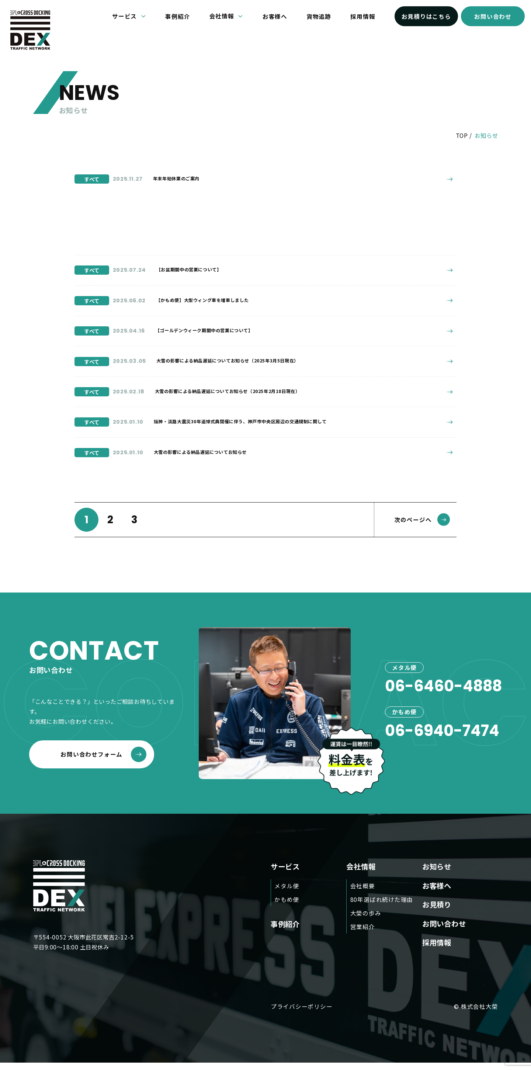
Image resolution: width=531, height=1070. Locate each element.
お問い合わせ (492, 16)
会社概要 (362, 893)
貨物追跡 (318, 16)
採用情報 (362, 16)
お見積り (436, 911)
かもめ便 (286, 907)
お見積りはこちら (426, 16)
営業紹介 (362, 934)
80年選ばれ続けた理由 (381, 907)
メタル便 (286, 893)
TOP (462, 135)
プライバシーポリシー (302, 1013)
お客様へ (275, 16)
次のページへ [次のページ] (422, 527)
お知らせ (436, 873)
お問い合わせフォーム (103, 761)
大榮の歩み (365, 920)
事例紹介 (177, 16)
